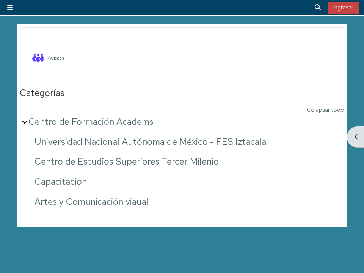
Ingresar (343, 7)
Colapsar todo (325, 110)
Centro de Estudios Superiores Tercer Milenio (127, 161)
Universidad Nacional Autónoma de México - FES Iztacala (150, 141)
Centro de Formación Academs (91, 121)
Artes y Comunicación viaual (92, 201)
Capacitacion (61, 181)
